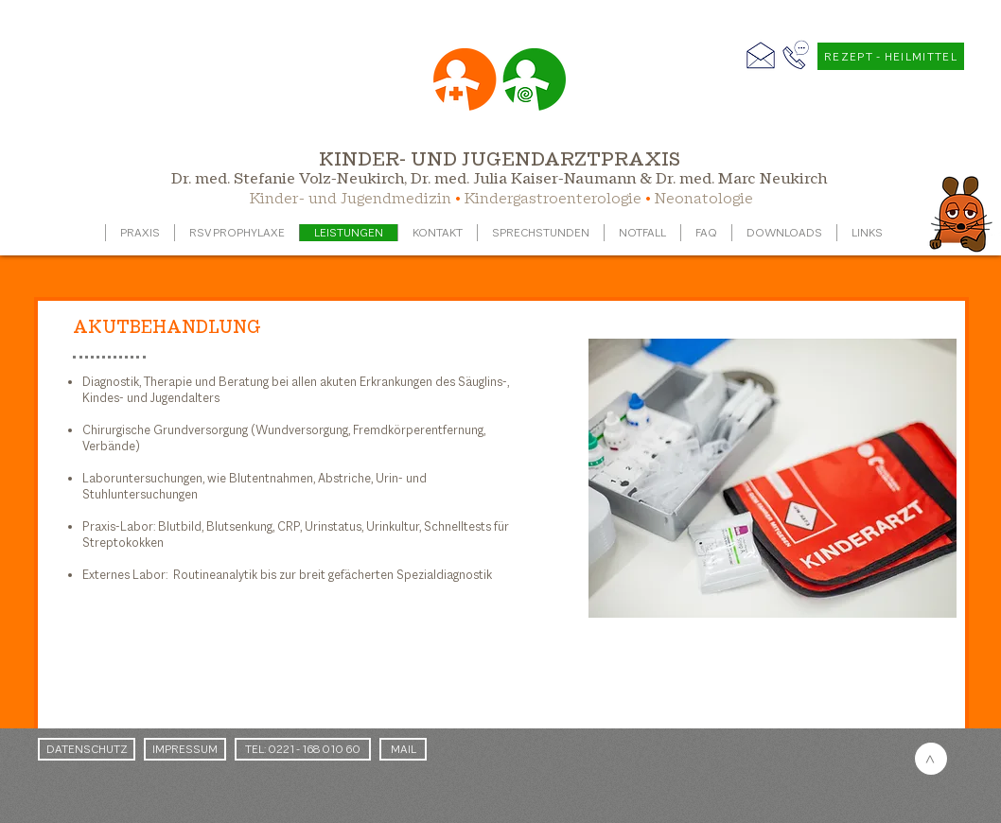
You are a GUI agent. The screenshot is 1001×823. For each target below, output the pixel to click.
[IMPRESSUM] (185, 749)
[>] (931, 759)
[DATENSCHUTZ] (86, 749)
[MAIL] (403, 749)
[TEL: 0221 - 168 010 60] (303, 749)
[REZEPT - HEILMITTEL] (890, 56)
